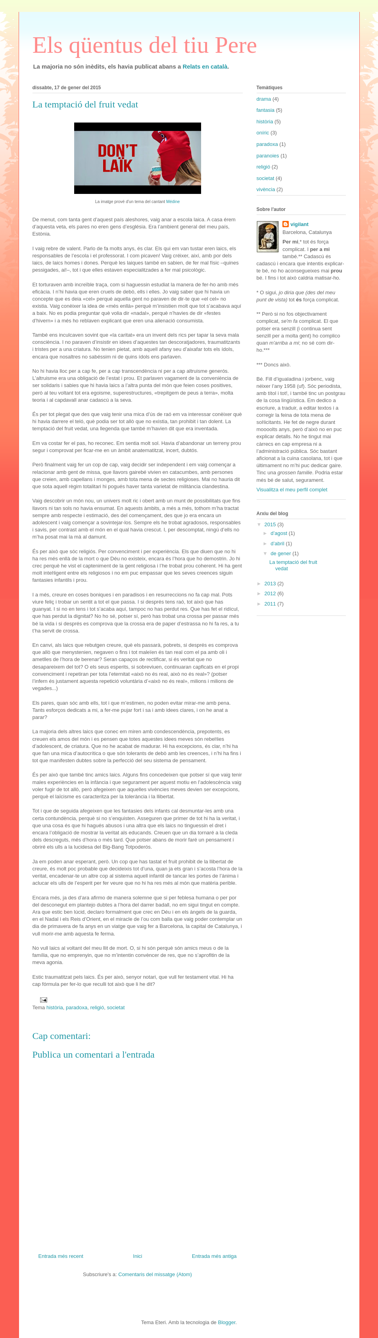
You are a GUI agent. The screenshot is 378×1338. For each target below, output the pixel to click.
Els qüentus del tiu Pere (145, 45)
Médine (173, 201)
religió (97, 1007)
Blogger (226, 1322)
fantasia (266, 110)
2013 (271, 584)
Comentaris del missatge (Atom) (155, 1274)
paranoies (268, 156)
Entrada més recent (60, 1256)
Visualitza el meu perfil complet (292, 490)
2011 (271, 604)
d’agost (280, 533)
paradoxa (76, 1007)
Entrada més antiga (214, 1256)
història (54, 1007)
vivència (266, 189)
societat (116, 1007)
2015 (271, 524)
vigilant (299, 224)
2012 (271, 593)
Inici (137, 1256)
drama (264, 99)
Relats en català (204, 66)
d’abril (278, 543)
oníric (263, 133)
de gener (281, 553)
